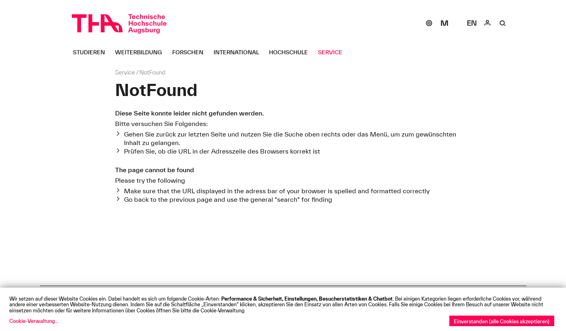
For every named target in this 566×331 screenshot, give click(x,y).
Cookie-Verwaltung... (34, 321)
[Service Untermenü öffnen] (333, 52)
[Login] (487, 23)
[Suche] (502, 23)
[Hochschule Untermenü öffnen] (291, 52)
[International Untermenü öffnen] (239, 52)
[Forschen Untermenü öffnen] (190, 52)
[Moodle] (444, 23)
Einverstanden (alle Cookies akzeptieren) (501, 321)
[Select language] (472, 23)
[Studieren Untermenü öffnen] (92, 52)
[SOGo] (429, 23)
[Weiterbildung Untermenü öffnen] (141, 52)
